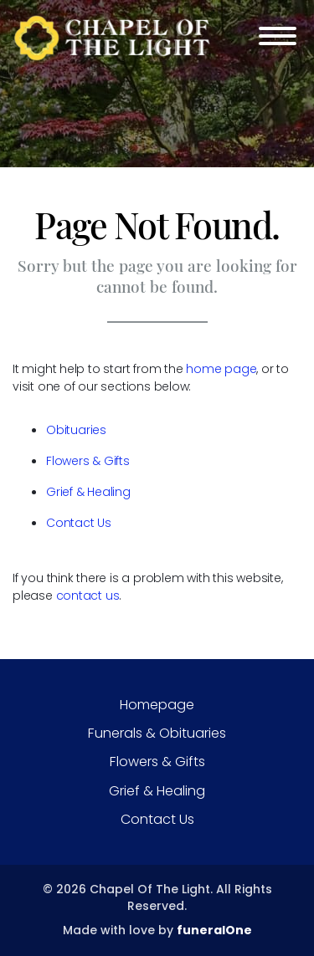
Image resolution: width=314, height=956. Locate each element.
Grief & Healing (88, 491)
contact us (88, 595)
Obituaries (76, 430)
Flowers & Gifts (88, 460)
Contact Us (78, 522)
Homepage (157, 704)
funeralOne (214, 930)
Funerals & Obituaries (157, 733)
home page (221, 368)
